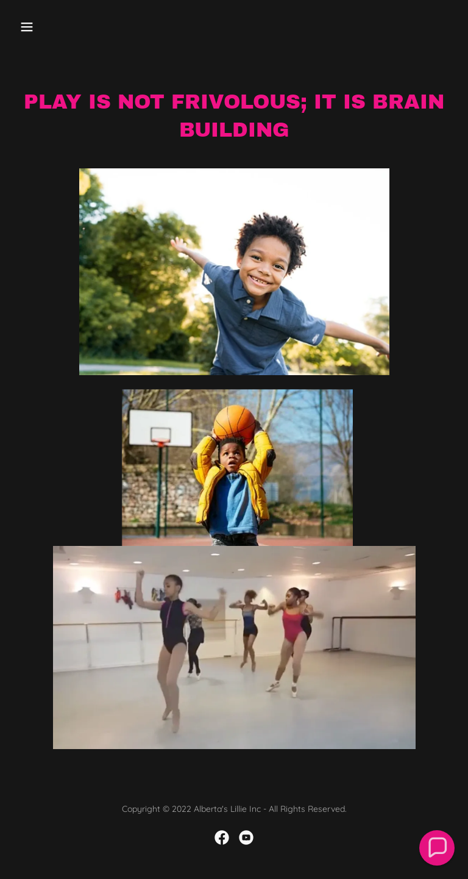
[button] (65, 27)
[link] (222, 837)
